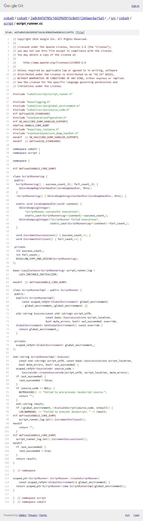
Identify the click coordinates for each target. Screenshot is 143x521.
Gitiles (22, 515)
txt (127, 515)
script (8, 23)
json (136, 515)
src (113, 18)
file (80, 32)
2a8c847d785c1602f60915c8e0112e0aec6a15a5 (67, 18)
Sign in (135, 6)
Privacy (32, 515)
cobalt (9, 18)
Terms (43, 515)
